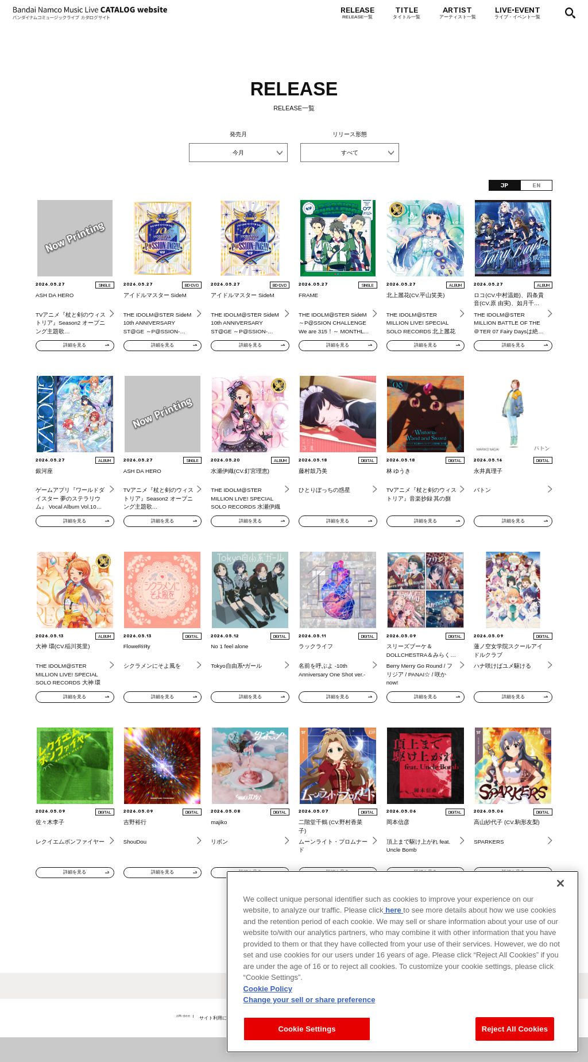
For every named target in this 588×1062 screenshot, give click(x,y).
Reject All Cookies (515, 1045)
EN (536, 185)
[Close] (560, 899)
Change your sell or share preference (309, 1016)
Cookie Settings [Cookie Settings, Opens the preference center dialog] (306, 1045)
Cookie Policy (267, 1005)
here (394, 926)
